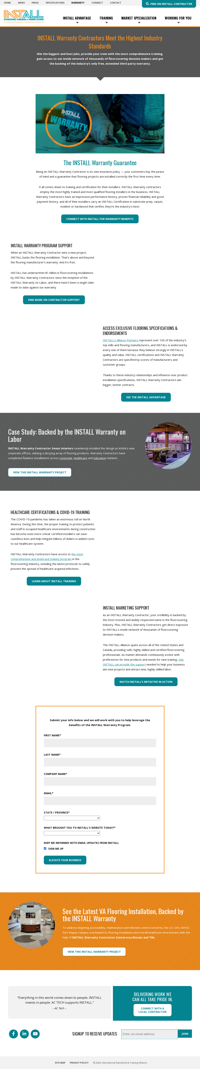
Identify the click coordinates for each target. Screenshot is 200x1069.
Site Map (60, 1062)
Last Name (52, 754)
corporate (65, 458)
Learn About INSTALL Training (54, 581)
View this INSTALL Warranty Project (39, 472)
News (21, 2)
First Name (52, 735)
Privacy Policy (79, 1062)
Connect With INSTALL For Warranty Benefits (100, 219)
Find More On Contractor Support (54, 300)
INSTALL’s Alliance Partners (120, 340)
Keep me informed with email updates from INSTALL (81, 843)
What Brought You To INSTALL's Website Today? (80, 827)
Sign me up (55, 848)
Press (35, 2)
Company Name (55, 774)
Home (7, 2)
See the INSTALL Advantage (146, 397)
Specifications (55, 2)
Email (48, 793)
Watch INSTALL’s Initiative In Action (145, 682)
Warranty (77, 2)
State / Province (57, 812)
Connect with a (152, 1010)
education (99, 458)
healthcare (80, 458)
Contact (115, 2)
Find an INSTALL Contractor (171, 4)
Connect (97, 2)
